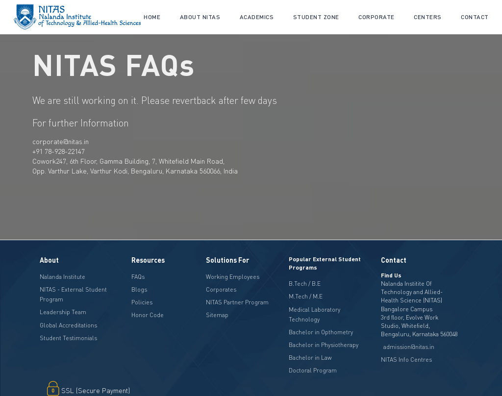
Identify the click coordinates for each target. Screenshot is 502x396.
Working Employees (232, 276)
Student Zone (316, 17)
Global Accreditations (68, 325)
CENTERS (428, 17)
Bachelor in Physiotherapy (323, 344)
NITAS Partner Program (237, 302)
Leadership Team (63, 312)
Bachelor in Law (310, 357)
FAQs (138, 276)
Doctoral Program (313, 370)
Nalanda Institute (62, 276)
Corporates (221, 289)
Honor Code (147, 315)
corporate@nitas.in (60, 141)
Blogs (139, 289)
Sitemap (217, 315)
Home (152, 17)
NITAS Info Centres (406, 359)
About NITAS (200, 17)
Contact (475, 17)
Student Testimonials (68, 338)
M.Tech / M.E (306, 296)
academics (257, 17)
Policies (141, 302)
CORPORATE (376, 17)
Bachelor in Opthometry (321, 332)
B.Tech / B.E (305, 283)
